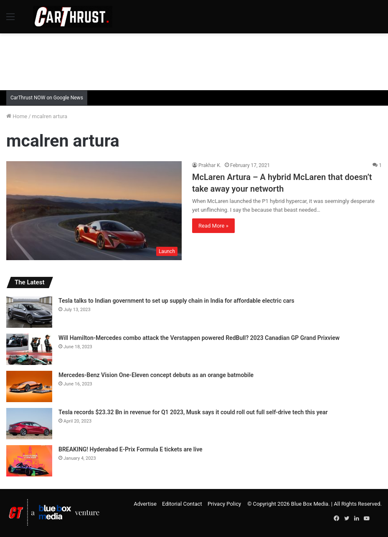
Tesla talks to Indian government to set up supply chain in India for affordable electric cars (176, 300)
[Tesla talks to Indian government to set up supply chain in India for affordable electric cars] (29, 312)
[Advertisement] (194, 60)
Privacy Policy (224, 504)
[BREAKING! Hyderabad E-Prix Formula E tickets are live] (29, 460)
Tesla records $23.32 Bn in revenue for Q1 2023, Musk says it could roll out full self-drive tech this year (193, 412)
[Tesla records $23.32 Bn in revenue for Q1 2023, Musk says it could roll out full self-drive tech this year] (29, 423)
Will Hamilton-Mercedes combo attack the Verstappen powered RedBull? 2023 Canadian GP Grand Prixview (199, 337)
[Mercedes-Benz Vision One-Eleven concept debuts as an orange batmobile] (29, 386)
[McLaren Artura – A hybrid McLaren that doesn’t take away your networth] (94, 210)
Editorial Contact (182, 504)
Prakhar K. (209, 165)
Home (16, 116)
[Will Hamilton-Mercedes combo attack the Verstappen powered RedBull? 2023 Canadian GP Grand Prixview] (29, 349)
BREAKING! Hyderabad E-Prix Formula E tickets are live (130, 449)
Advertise (145, 504)
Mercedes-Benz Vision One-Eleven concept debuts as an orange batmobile (156, 375)
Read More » (213, 226)
